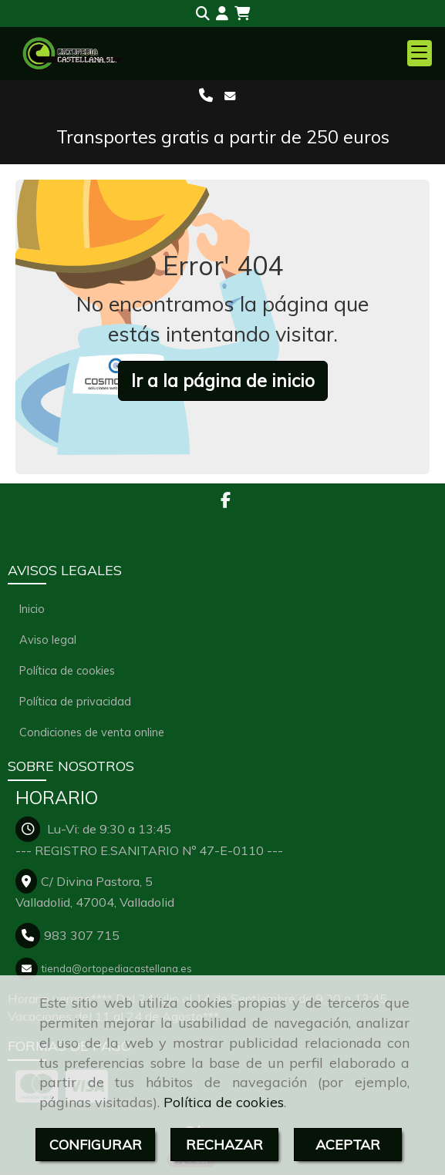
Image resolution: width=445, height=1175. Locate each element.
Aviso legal (47, 639)
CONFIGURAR (95, 1144)
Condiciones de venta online (91, 732)
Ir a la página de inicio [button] (223, 380)
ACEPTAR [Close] (347, 1144)
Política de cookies (224, 1102)
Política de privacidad (75, 701)
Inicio (32, 608)
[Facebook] (225, 501)
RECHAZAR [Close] (224, 1144)
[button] (222, 14)
